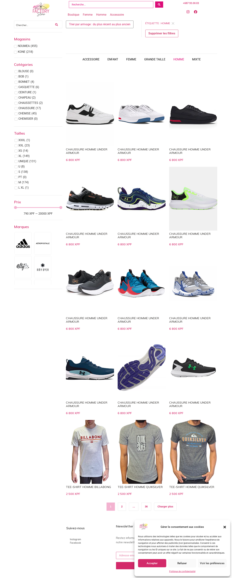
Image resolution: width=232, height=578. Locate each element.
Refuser (182, 563)
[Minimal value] (38, 207)
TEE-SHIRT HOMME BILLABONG (88, 487)
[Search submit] (159, 4)
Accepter (152, 563)
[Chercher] (34, 24)
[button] (225, 527)
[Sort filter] (99, 24)
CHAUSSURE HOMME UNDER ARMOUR (86, 151)
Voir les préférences (212, 563)
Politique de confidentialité (182, 571)
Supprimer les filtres (161, 33)
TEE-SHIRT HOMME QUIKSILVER (140, 487)
